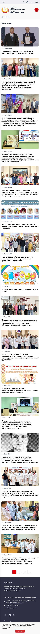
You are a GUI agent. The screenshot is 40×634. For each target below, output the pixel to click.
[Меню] (36, 10)
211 (25, 572)
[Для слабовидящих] (36, 2)
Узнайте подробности (8, 627)
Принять (20, 631)
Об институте (8, 621)
